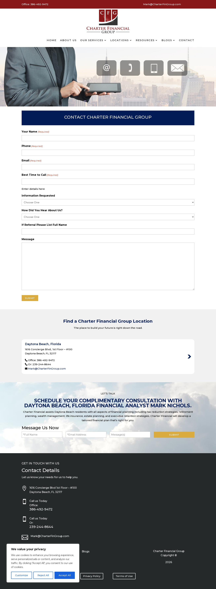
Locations (119, 40)
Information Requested (38, 195)
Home (51, 40)
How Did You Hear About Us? (42, 210)
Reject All (43, 575)
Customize (21, 575)
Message (28, 239)
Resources (145, 40)
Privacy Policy (91, 576)
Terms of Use (124, 576)
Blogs (167, 40)
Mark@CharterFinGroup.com (47, 368)
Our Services (91, 40)
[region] (43, 563)
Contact (186, 40)
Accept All (65, 575)
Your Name (35, 132)
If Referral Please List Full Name (44, 224)
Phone (32, 146)
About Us (68, 40)
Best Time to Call (40, 175)
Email (31, 161)
